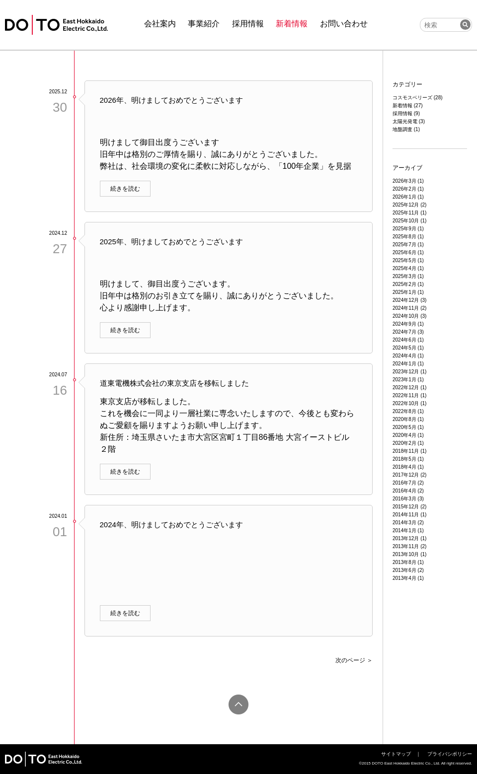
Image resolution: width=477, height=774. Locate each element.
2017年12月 (406, 475)
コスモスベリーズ (412, 97)
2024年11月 (406, 308)
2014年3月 (404, 522)
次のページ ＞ (354, 660)
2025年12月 (406, 205)
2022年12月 (406, 387)
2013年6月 (404, 570)
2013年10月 (406, 554)
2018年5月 (404, 459)
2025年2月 (404, 284)
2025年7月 (404, 244)
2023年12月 (406, 371)
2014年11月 (406, 514)
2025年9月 (404, 228)
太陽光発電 (405, 121)
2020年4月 (404, 435)
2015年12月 (406, 506)
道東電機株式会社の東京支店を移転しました (174, 383)
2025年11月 (406, 212)
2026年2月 (404, 189)
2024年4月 (404, 355)
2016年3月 (404, 498)
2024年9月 (404, 324)
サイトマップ (396, 754)
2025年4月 (404, 268)
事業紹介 (204, 23)
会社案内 (160, 23)
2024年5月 (404, 348)
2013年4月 (404, 578)
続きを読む (125, 188)
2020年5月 (404, 427)
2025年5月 (404, 260)
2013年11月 (406, 546)
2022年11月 (406, 395)
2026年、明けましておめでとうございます (171, 100)
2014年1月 (404, 530)
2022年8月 (404, 411)
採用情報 (248, 23)
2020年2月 (404, 443)
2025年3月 (404, 276)
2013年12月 (406, 538)
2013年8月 (404, 562)
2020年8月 (404, 419)
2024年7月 (404, 332)
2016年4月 (404, 490)
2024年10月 (406, 316)
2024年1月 (404, 363)
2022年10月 (406, 403)
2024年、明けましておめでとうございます (171, 524)
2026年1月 (404, 197)
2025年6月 (404, 252)
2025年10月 (406, 220)
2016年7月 (404, 483)
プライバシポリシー (449, 754)
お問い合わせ (344, 23)
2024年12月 (406, 300)
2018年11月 (406, 451)
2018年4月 (404, 467)
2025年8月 (404, 236)
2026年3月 (404, 181)
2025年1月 (404, 292)
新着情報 (292, 23)
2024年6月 (404, 340)
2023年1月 (404, 379)
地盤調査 (402, 129)
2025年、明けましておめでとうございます (171, 241)
